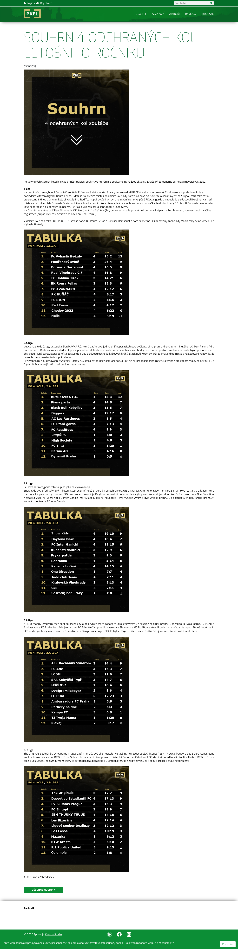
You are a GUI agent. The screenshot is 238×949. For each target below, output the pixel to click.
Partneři (174, 14)
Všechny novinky (43, 889)
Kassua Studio (53, 934)
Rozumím (227, 944)
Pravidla (190, 14)
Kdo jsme (208, 14)
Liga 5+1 (140, 14)
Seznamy (158, 14)
